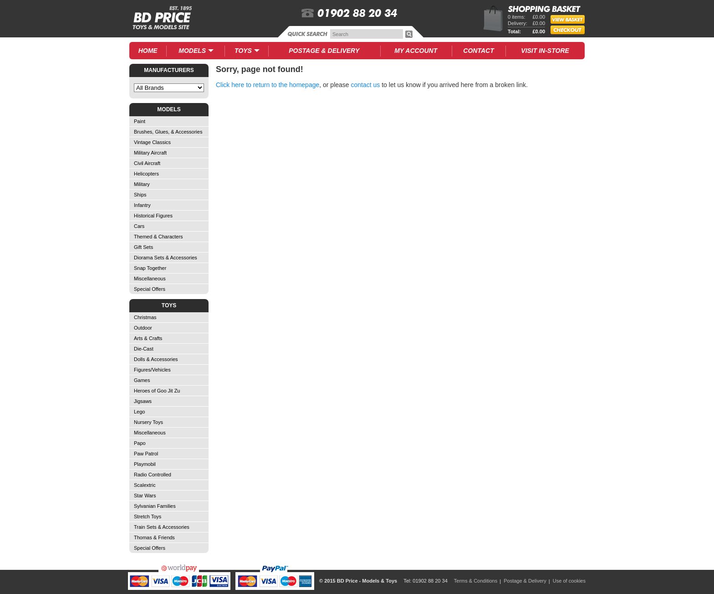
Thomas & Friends (154, 537)
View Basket (572, 21)
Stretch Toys (147, 516)
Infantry (142, 205)
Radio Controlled (152, 474)
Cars (139, 226)
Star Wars (145, 495)
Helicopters (146, 173)
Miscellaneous (150, 278)
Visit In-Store (545, 50)
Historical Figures (153, 215)
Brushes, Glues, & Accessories (168, 131)
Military (142, 184)
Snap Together (150, 268)
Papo (140, 443)
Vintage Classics (152, 142)
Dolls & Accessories (156, 359)
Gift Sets (143, 247)
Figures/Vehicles (152, 369)
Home (148, 50)
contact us (365, 84)
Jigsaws (143, 401)
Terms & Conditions (475, 581)
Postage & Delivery (525, 581)
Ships (140, 194)
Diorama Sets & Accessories (165, 257)
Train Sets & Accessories (161, 527)
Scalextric (145, 485)
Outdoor (143, 328)
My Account (415, 50)
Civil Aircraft (147, 163)
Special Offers (149, 289)
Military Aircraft (150, 152)
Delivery (324, 50)
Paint (139, 121)
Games (142, 380)
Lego (139, 411)
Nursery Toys (148, 422)
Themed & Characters (158, 236)
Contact (478, 50)
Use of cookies (569, 581)
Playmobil (145, 464)
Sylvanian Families (155, 506)
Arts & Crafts (148, 338)
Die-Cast (143, 348)
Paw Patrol (146, 453)
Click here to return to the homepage (267, 84)
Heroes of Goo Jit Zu (157, 390)
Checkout (568, 30)
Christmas (145, 317)
